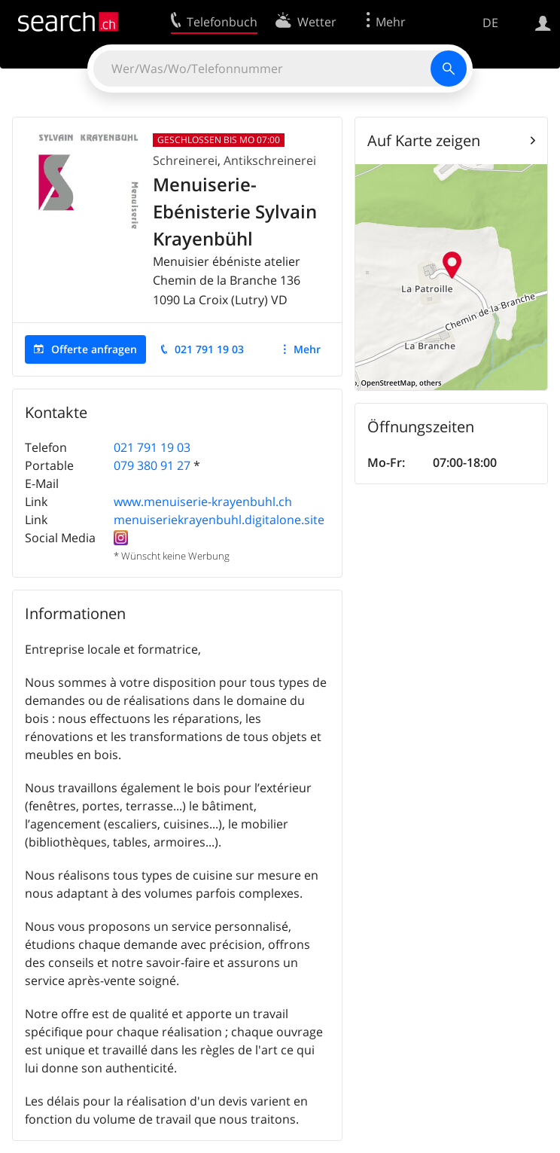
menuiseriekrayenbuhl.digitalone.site (219, 519)
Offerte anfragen (94, 349)
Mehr (307, 349)
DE (490, 22)
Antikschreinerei (270, 160)
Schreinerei (185, 160)
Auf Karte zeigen (423, 140)
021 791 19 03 (209, 349)
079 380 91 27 (152, 465)
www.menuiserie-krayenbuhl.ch (203, 501)
